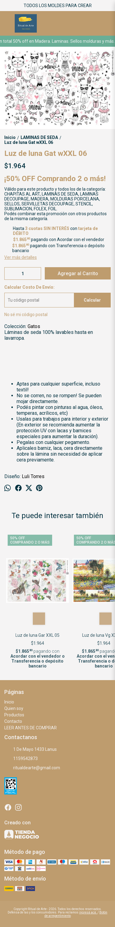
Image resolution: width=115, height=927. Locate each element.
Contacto (13, 721)
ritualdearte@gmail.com (32, 767)
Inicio (9, 701)
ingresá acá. (88, 912)
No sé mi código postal (26, 314)
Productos (14, 714)
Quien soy (13, 708)
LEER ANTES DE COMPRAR (30, 727)
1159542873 (21, 758)
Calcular (92, 300)
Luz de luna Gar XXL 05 (38, 635)
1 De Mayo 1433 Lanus (30, 749)
